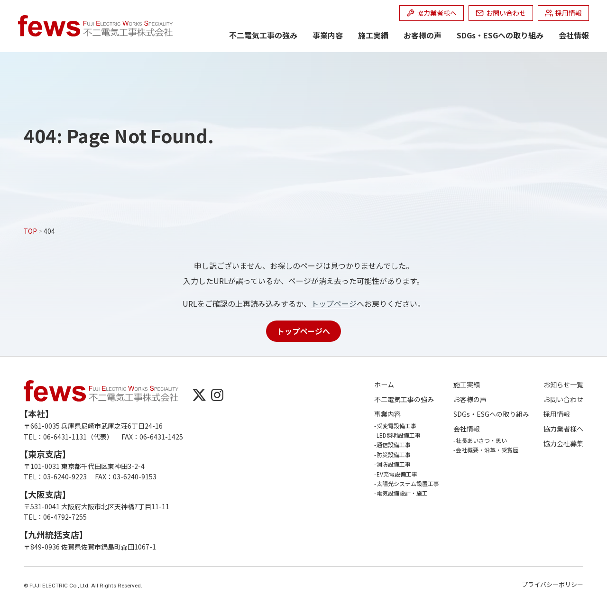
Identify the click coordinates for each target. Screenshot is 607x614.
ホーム (384, 384)
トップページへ (303, 331)
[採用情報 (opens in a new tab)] (563, 13)
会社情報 (574, 35)
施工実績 (373, 35)
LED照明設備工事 (399, 435)
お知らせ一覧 (563, 384)
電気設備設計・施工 (402, 493)
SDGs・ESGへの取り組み (500, 35)
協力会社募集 (563, 443)
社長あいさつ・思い (481, 440)
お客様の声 (422, 35)
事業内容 (328, 35)
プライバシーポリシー (552, 584)
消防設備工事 (394, 464)
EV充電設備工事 (397, 474)
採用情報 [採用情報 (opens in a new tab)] (556, 414)
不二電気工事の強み (263, 35)
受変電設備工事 (396, 426)
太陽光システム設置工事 (408, 483)
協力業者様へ (563, 428)
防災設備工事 (394, 454)
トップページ (334, 303)
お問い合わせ (563, 399)
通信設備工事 (394, 444)
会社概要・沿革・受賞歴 (487, 450)
